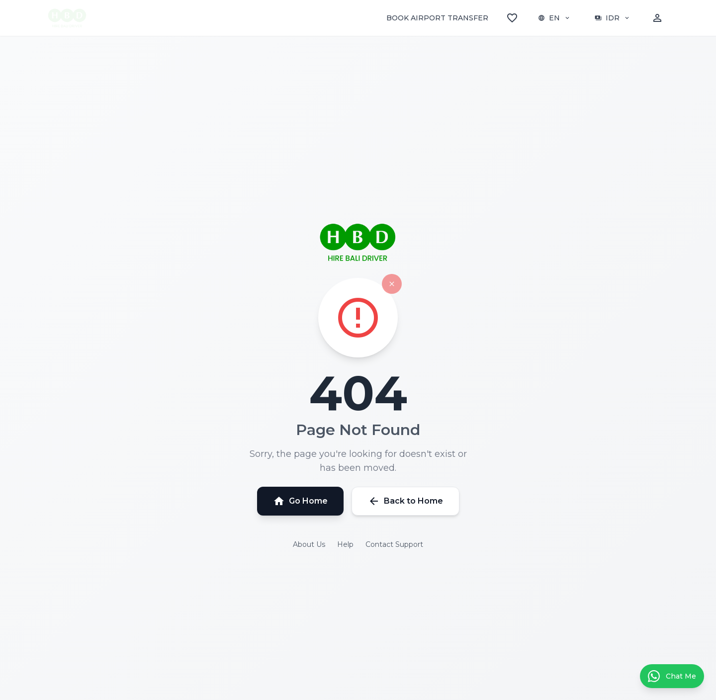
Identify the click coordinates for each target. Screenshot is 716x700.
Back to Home (405, 501)
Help (345, 544)
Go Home (300, 501)
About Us (309, 544)
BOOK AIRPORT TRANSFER (437, 17)
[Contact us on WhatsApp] (672, 676)
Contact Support (394, 544)
